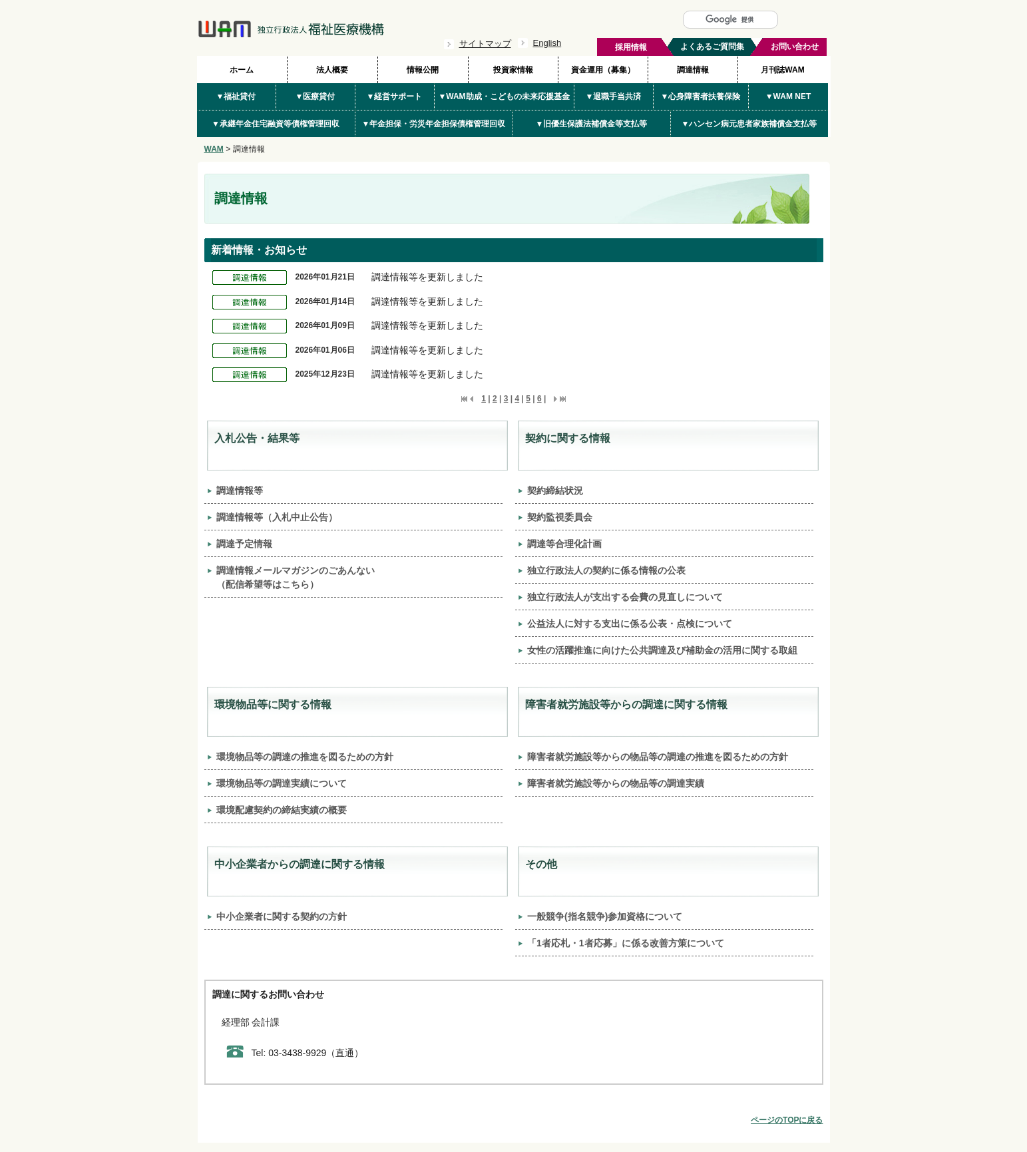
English (547, 43)
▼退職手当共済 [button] (614, 96)
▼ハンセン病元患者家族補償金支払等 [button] (749, 123)
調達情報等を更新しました (427, 277)
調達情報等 (239, 490)
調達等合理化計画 (564, 543)
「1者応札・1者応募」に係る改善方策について (625, 943)
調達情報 (693, 70)
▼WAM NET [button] (788, 96)
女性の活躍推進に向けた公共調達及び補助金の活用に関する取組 (662, 650)
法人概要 (332, 70)
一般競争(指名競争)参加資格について (604, 916)
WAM (214, 149)
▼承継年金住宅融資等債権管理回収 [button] (275, 123)
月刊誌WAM (782, 70)
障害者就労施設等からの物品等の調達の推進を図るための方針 (657, 756)
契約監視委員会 (559, 517)
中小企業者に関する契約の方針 (281, 916)
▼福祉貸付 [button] (236, 96)
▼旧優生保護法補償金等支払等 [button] (592, 123)
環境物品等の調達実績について (281, 783)
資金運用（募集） (603, 70)
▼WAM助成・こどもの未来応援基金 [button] (503, 96)
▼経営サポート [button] (395, 96)
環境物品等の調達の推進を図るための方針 (304, 756)
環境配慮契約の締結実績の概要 (281, 810)
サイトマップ (485, 44)
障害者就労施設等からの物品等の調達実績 (615, 783)
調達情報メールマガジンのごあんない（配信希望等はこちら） (295, 577)
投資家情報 (513, 70)
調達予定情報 (244, 543)
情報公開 (423, 70)
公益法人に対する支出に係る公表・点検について (629, 623)
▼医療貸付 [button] (315, 96)
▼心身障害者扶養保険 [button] (701, 96)
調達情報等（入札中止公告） (276, 517)
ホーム (242, 70)
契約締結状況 (555, 490)
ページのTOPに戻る (787, 1120)
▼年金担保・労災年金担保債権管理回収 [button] (434, 123)
